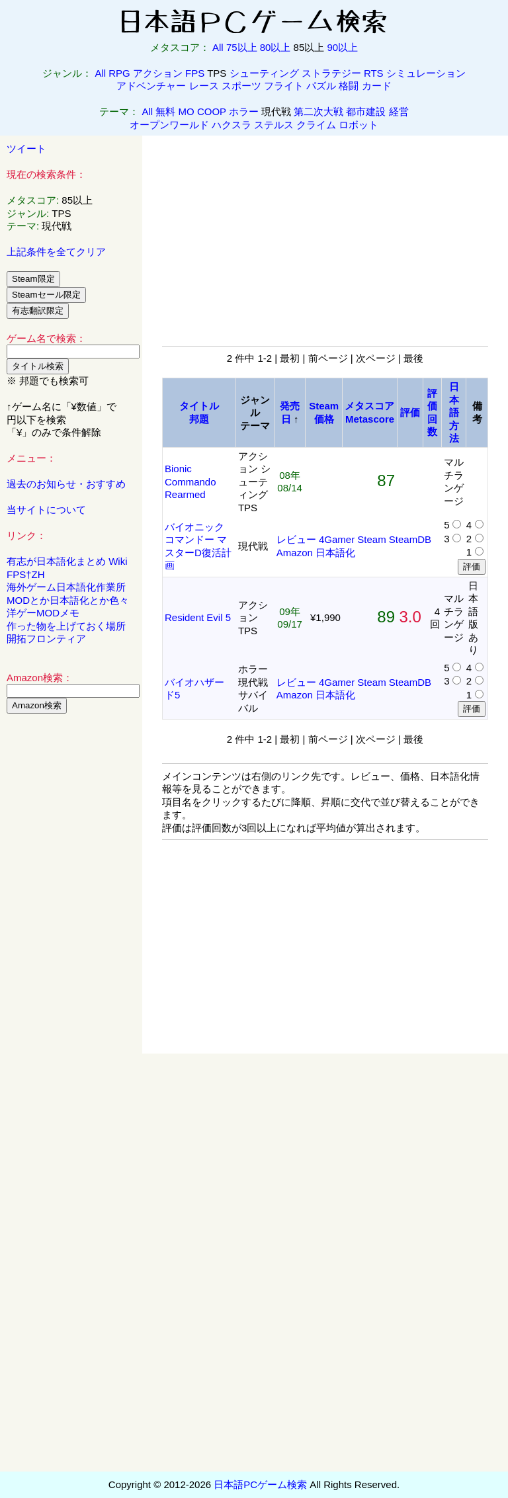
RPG (119, 73)
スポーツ (241, 85)
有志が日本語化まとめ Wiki (67, 561)
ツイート (26, 148)
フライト (284, 85)
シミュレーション (426, 73)
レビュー (296, 539)
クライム (316, 124)
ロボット (358, 124)
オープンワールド (169, 124)
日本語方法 (454, 412)
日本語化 (335, 552)
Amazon (294, 552)
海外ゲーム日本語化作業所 (66, 587)
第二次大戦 (318, 111)
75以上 (241, 47)
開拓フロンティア (46, 638)
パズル (321, 85)
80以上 (275, 47)
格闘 (349, 85)
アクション (158, 73)
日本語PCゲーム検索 (260, 1484)
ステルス (274, 124)
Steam (371, 539)
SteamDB (410, 539)
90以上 (342, 47)
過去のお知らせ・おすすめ (66, 483)
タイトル (199, 405)
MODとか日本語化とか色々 (68, 600)
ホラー (244, 111)
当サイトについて (46, 509)
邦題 (199, 419)
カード (377, 85)
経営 (399, 111)
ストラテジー (331, 73)
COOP (211, 111)
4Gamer (337, 539)
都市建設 (366, 111)
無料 (165, 111)
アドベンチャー (151, 85)
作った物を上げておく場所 (66, 626)
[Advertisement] (71, 925)
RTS (374, 73)
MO (186, 111)
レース (204, 85)
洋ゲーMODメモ (43, 612)
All (218, 47)
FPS (194, 73)
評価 (410, 412)
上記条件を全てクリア (56, 251)
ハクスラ (231, 124)
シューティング (264, 73)
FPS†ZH (26, 574)
